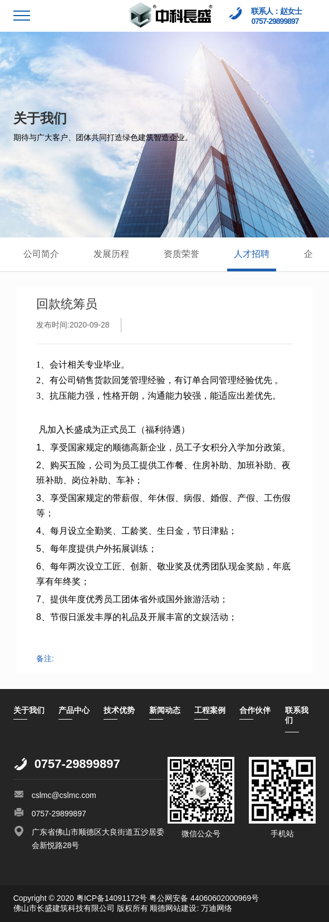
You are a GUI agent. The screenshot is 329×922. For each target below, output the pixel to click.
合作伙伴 (255, 710)
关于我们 (29, 710)
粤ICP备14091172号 (112, 898)
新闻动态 (164, 710)
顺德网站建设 (173, 908)
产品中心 (74, 710)
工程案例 (209, 710)
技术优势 (119, 710)
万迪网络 (215, 908)
